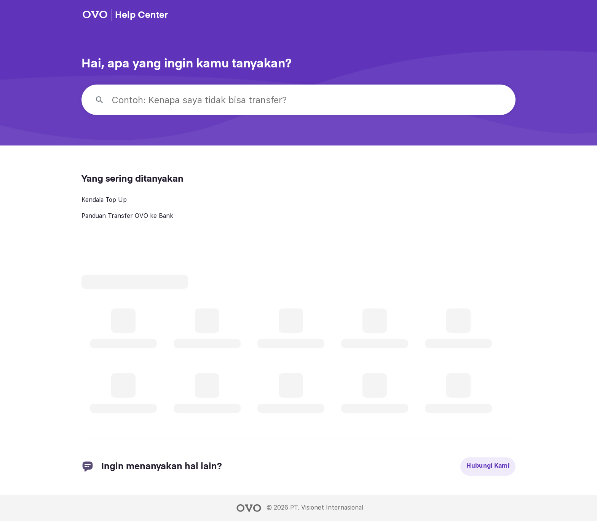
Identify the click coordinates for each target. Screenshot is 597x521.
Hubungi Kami (487, 466)
